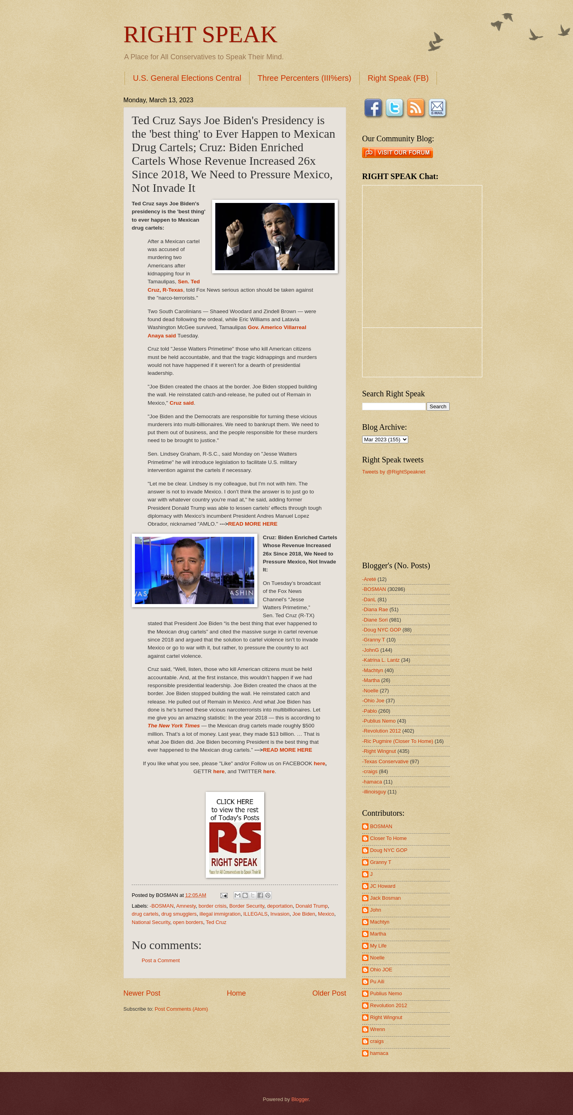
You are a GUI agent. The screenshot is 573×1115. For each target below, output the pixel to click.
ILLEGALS (256, 914)
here (319, 763)
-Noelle (370, 691)
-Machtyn (372, 670)
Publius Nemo (386, 993)
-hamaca (372, 782)
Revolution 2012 (388, 1005)
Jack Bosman (385, 898)
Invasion (280, 914)
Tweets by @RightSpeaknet (393, 472)
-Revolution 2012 (381, 731)
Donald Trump (312, 906)
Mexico (326, 914)
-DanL (369, 599)
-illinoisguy (374, 792)
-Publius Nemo (379, 721)
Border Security (246, 906)
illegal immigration (219, 914)
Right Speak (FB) (398, 78)
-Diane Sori (375, 620)
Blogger (300, 1099)
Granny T (380, 862)
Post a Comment (161, 960)
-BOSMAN (161, 906)
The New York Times (174, 726)
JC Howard (383, 886)
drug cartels (145, 914)
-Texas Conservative (385, 761)
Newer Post (141, 993)
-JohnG (370, 650)
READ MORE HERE (252, 524)
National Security (151, 922)
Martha (378, 934)
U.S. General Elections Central (187, 78)
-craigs (370, 771)
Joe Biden (303, 914)
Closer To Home (388, 838)
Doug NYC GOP (388, 850)
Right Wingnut (386, 1017)
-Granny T (373, 640)
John (375, 910)
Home (236, 993)
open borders (188, 922)
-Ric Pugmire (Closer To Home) (397, 741)
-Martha (371, 680)
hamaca (379, 1053)
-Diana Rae (375, 609)
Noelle (377, 958)
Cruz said (182, 403)
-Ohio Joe (373, 701)
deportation (279, 906)
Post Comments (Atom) (181, 1009)
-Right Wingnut (379, 751)
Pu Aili (377, 981)
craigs (377, 1041)
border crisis (212, 906)
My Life (378, 946)
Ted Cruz (216, 922)
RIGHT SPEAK (200, 34)
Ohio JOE (381, 970)
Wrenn (377, 1029)
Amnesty (186, 906)
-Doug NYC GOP (381, 630)
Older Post (329, 993)
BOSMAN (381, 826)
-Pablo (369, 711)
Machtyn (380, 922)
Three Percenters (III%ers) (304, 78)
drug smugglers (179, 914)
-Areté (369, 579)
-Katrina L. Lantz (381, 660)
